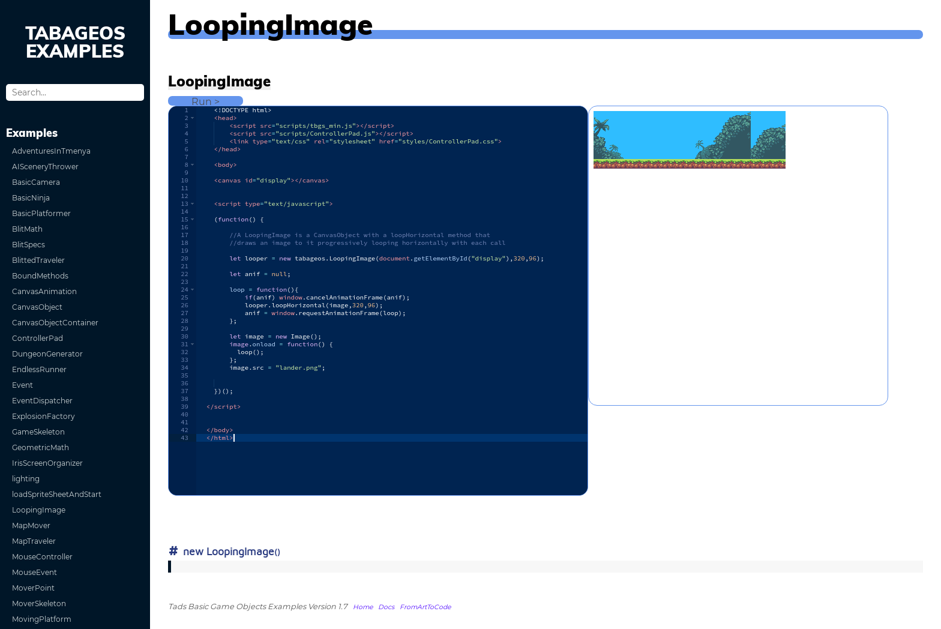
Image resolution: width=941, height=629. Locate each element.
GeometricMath (40, 447)
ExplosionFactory (43, 416)
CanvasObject (37, 306)
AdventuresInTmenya (51, 150)
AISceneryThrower (45, 166)
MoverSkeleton (39, 603)
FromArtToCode (425, 607)
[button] (192, 118)
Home (363, 607)
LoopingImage (38, 509)
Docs (386, 607)
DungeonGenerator (47, 353)
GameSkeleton (38, 431)
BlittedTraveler (38, 260)
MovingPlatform (41, 619)
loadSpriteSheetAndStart (56, 494)
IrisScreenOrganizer (47, 463)
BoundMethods (40, 275)
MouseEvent (34, 572)
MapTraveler (34, 541)
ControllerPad (37, 338)
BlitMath (27, 228)
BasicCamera (36, 182)
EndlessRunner (39, 369)
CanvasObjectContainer (55, 322)
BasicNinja (31, 197)
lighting (26, 478)
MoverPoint (33, 587)
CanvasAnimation (44, 291)
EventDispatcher (42, 400)
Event (22, 385)
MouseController (42, 556)
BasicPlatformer (41, 213)
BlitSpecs (28, 244)
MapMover (31, 525)
